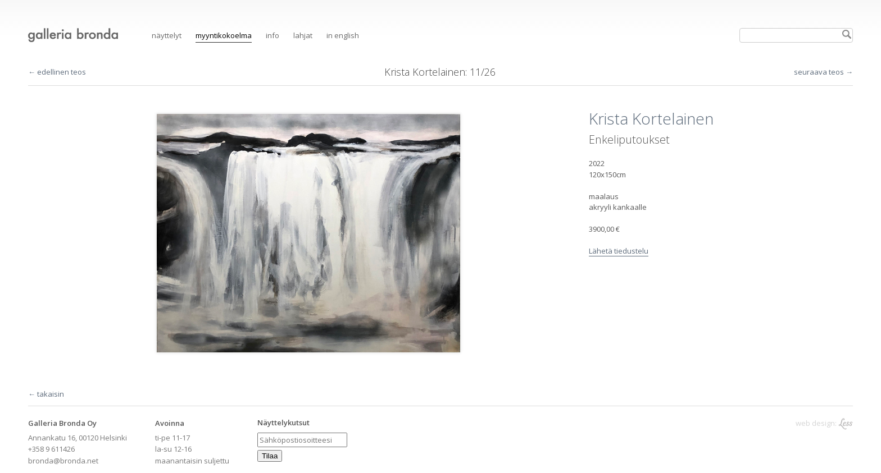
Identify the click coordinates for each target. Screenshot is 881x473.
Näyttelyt (166, 35)
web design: (824, 423)
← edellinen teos (57, 72)
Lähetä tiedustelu (618, 251)
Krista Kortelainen (424, 72)
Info (272, 35)
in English (342, 35)
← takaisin (46, 394)
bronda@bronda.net (63, 461)
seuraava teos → (823, 72)
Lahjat (302, 35)
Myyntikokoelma (224, 35)
